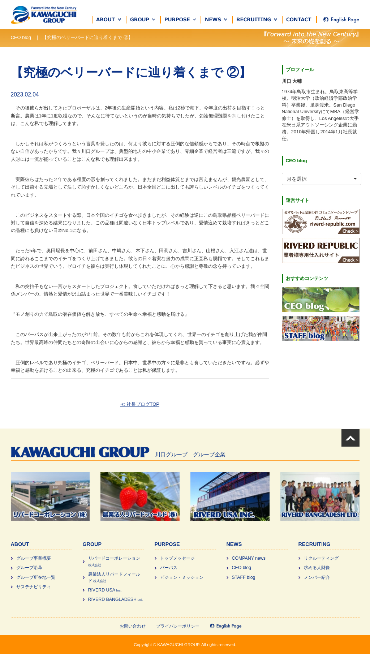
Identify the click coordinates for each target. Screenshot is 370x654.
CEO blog (241, 567)
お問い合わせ (133, 626)
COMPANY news (249, 558)
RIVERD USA (105, 590)
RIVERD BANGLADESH (115, 599)
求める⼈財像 (317, 567)
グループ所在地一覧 (35, 577)
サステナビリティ (33, 586)
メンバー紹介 (317, 577)
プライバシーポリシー (177, 626)
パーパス (168, 567)
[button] (109, 19)
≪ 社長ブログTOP (139, 404)
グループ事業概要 (33, 558)
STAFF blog (243, 577)
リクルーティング (321, 558)
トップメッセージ (177, 558)
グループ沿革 (29, 567)
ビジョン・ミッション (181, 577)
